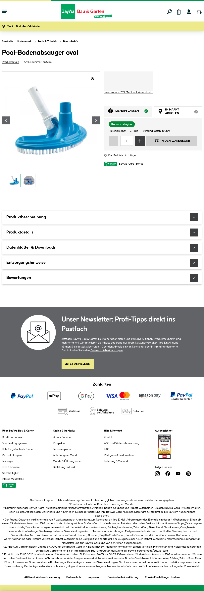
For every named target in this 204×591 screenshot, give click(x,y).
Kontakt (109, 437)
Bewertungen (102, 278)
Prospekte (59, 443)
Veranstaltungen (12, 455)
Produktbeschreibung (102, 217)
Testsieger (7, 461)
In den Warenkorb (172, 140)
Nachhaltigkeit (10, 473)
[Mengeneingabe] (126, 141)
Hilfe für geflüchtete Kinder (18, 449)
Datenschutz (73, 576)
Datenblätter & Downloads (102, 248)
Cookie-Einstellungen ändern (162, 576)
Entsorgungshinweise (102, 263)
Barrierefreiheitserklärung (123, 576)
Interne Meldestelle (13, 479)
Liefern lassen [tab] (130, 111)
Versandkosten (90, 500)
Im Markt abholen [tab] (180, 112)
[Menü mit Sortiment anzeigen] (5, 12)
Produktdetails (10, 62)
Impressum (94, 576)
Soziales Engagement (14, 443)
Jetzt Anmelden (77, 363)
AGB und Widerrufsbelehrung (121, 443)
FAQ (106, 449)
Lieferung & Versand (116, 461)
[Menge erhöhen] (140, 141)
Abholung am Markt (65, 455)
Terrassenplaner (62, 449)
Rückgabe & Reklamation (119, 455)
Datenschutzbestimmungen (106, 350)
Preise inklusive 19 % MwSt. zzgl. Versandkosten (128, 92)
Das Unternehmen (13, 437)
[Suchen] (169, 12)
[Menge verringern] (113, 141)
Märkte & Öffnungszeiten (67, 461)
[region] (51, 130)
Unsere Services (62, 437)
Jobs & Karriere (11, 467)
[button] (24, 26)
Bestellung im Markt (64, 467)
